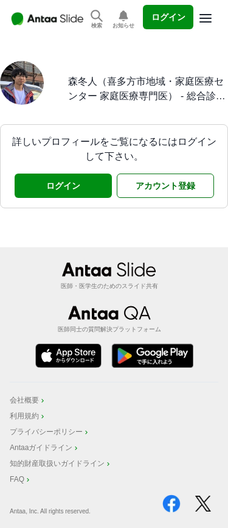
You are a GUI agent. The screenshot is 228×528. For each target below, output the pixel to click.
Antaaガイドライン (45, 447)
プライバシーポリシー (50, 432)
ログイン (168, 17)
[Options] (205, 18)
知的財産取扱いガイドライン (61, 463)
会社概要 (28, 400)
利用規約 (28, 416)
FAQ (21, 479)
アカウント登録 (165, 186)
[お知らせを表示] (123, 20)
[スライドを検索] (97, 20)
